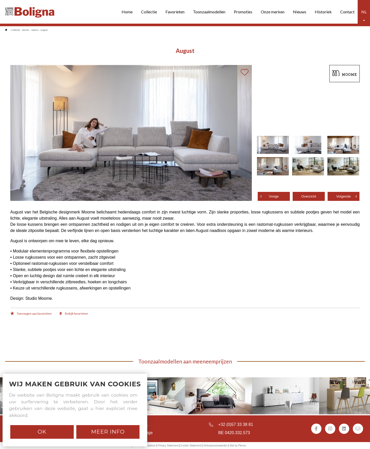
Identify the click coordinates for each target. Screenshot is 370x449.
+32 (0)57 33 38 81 (235, 424)
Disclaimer (150, 445)
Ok (42, 431)
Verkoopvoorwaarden (215, 445)
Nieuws (299, 11)
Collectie (149, 11)
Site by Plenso (238, 445)
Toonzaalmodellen (209, 11)
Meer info (108, 431)
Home (127, 11)
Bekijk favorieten (73, 313)
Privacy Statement (168, 445)
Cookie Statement (191, 445)
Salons (35, 30)
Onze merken (272, 11)
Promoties (243, 11)
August (44, 30)
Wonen (25, 30)
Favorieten (174, 11)
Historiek (323, 11)
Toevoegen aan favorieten (31, 313)
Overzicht (308, 196)
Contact (347, 11)
